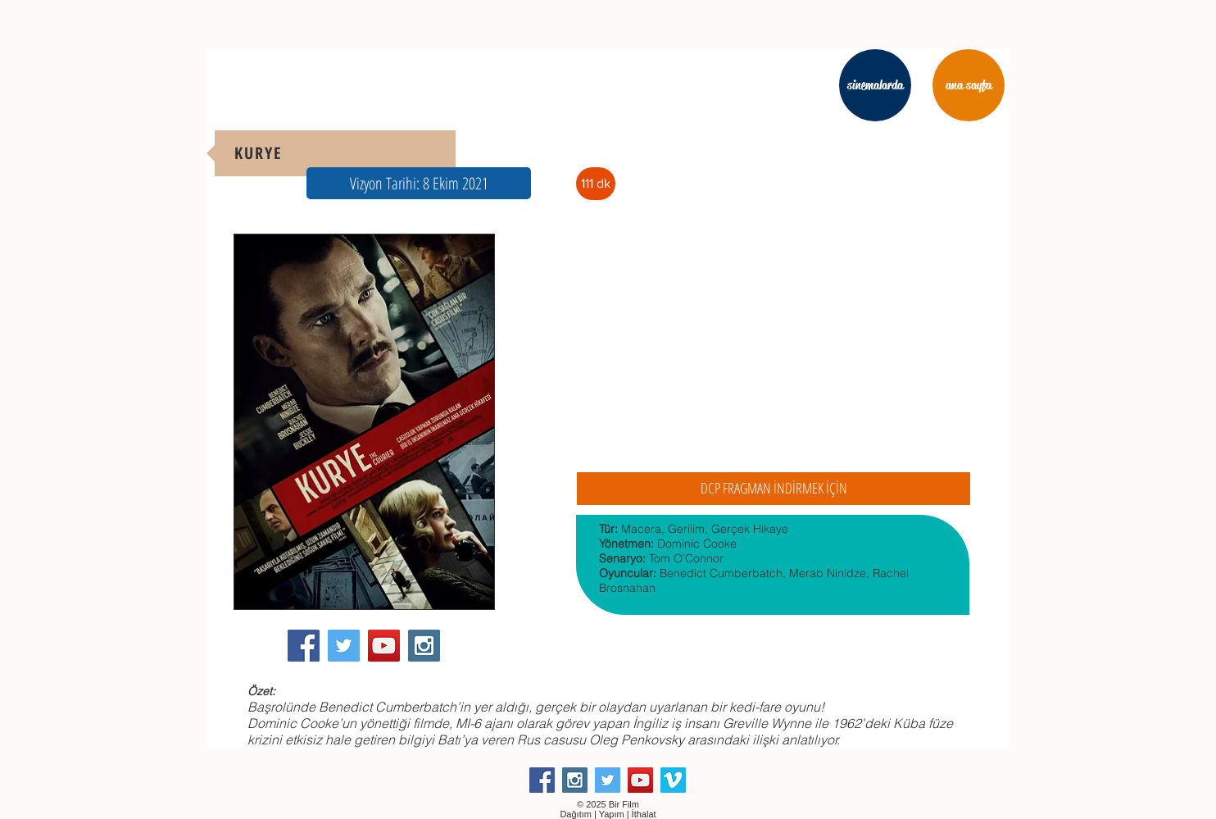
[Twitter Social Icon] (344, 646)
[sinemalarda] (875, 85)
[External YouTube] (772, 348)
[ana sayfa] (968, 85)
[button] (418, 183)
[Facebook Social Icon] (304, 646)
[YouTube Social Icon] (384, 646)
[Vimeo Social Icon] (673, 780)
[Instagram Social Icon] (424, 646)
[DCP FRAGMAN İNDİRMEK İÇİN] (773, 488)
